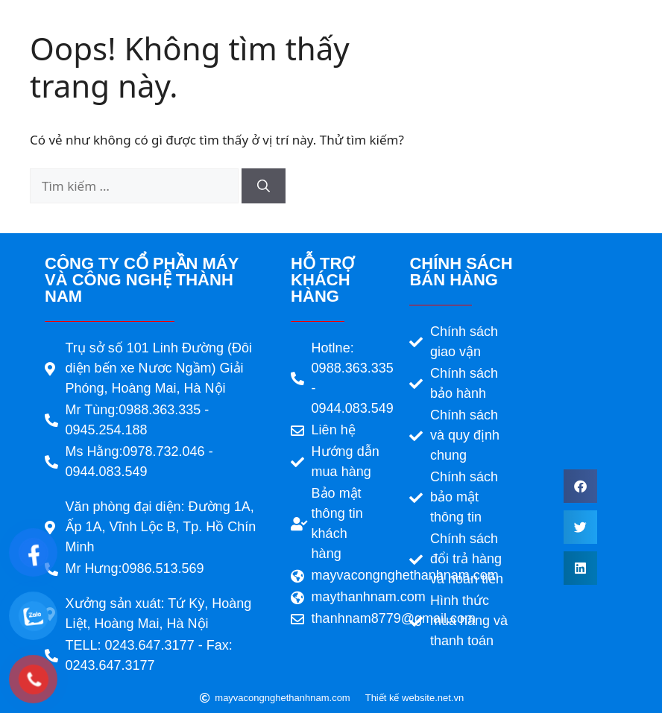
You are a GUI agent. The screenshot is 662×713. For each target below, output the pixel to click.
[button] (580, 486)
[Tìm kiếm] (264, 186)
